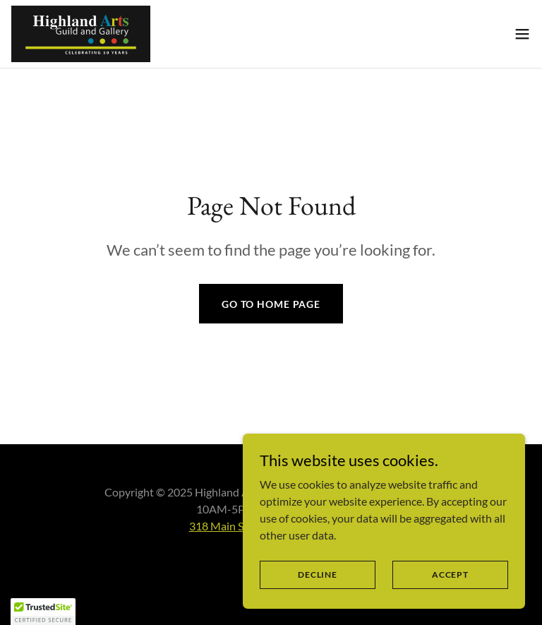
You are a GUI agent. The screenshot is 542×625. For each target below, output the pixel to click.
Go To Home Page (271, 304)
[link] (80, 34)
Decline (317, 574)
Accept (450, 574)
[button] (522, 34)
